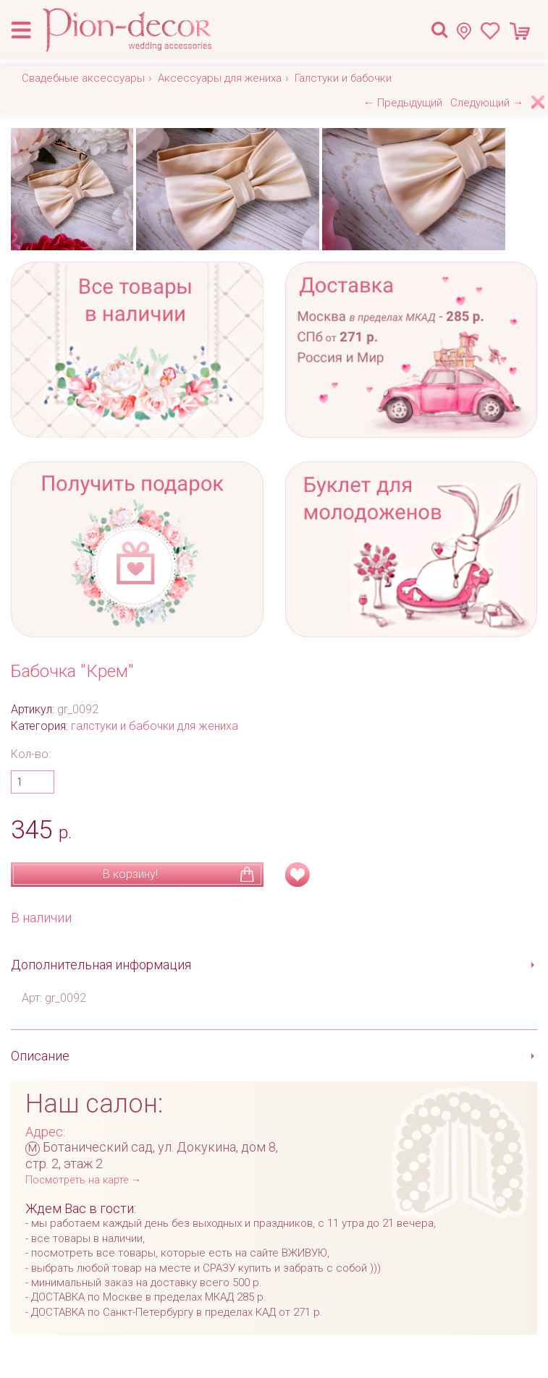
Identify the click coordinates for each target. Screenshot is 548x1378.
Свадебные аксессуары (83, 78)
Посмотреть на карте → (83, 1180)
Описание (40, 1055)
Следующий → (486, 102)
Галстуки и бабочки (343, 78)
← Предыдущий (402, 102)
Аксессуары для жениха (220, 78)
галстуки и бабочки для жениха (154, 726)
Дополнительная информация (101, 964)
